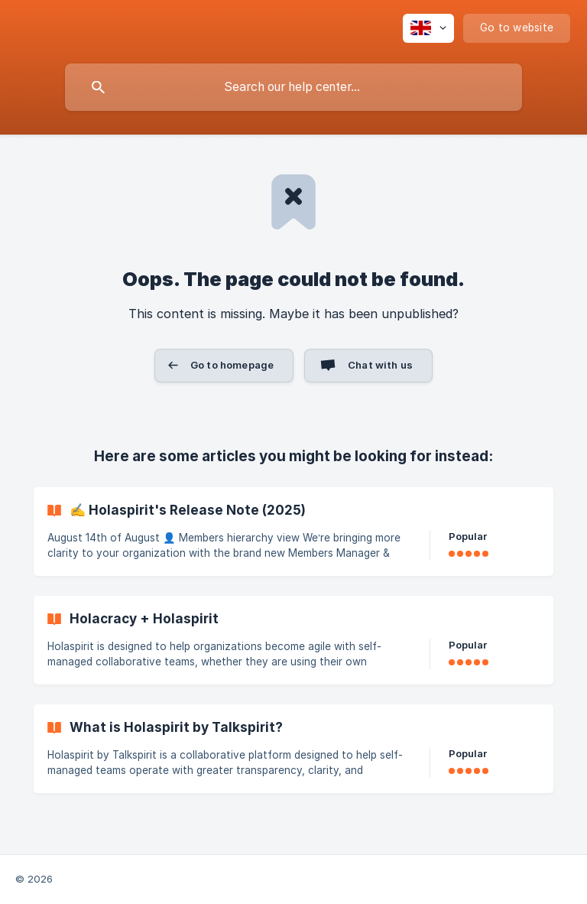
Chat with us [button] (380, 365)
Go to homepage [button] (232, 365)
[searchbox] (293, 87)
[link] (293, 531)
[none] (428, 28)
